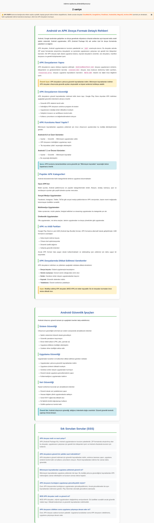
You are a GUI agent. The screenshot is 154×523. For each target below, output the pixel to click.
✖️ (151, 14)
